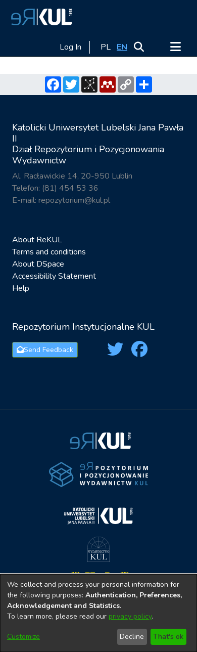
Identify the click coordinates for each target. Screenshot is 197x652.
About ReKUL (37, 239)
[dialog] (98, 613)
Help (20, 288)
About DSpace (38, 264)
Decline (132, 636)
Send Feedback (45, 350)
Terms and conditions (49, 251)
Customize (23, 636)
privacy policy (130, 616)
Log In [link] (71, 47)
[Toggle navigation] (175, 47)
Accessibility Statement (54, 276)
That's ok (168, 636)
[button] (40, 16)
